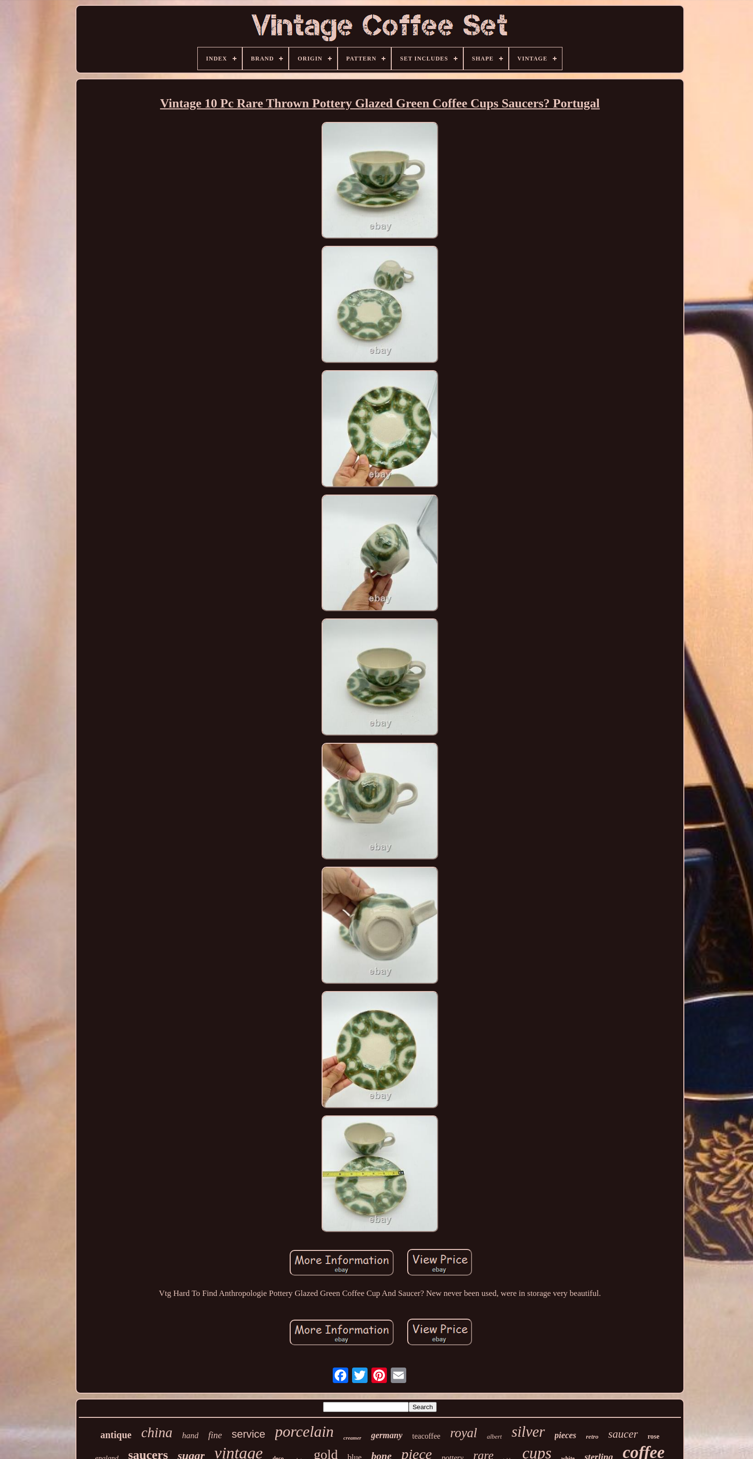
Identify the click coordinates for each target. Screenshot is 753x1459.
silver (528, 1431)
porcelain (304, 1431)
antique (115, 1434)
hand (190, 1435)
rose (654, 1436)
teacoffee (426, 1436)
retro (592, 1436)
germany (386, 1435)
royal (463, 1433)
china (156, 1432)
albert (494, 1436)
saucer (623, 1434)
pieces (565, 1435)
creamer (352, 1438)
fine (215, 1435)
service (249, 1434)
